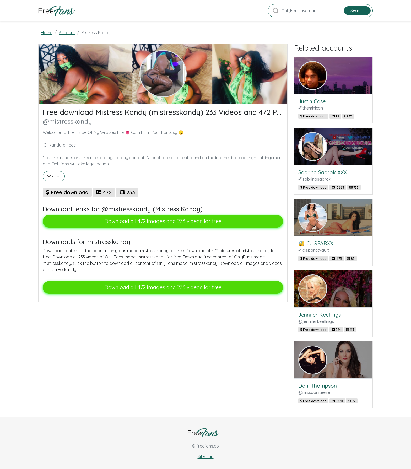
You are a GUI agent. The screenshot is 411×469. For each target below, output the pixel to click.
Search (357, 10)
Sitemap (206, 456)
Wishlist (53, 176)
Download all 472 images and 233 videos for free (163, 221)
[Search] (320, 10)
